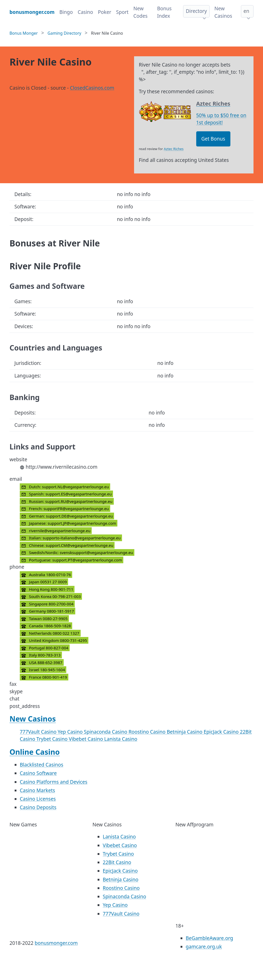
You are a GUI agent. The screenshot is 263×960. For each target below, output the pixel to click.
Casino (85, 12)
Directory (196, 11)
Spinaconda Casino (106, 731)
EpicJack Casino (222, 731)
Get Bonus (213, 138)
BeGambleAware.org (209, 938)
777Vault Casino (39, 731)
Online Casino (35, 752)
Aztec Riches (174, 148)
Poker (104, 12)
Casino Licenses (38, 799)
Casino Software (38, 773)
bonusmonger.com (56, 943)
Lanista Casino (120, 739)
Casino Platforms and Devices (53, 782)
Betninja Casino (185, 731)
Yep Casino (71, 731)
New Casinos (223, 12)
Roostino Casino (148, 731)
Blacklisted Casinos (41, 764)
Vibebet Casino (86, 739)
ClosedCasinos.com (92, 88)
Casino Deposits (38, 807)
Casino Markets (37, 790)
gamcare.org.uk (204, 946)
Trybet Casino (52, 739)
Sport (122, 12)
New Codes (140, 12)
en (246, 11)
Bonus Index (164, 12)
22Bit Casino (117, 862)
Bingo (66, 12)
